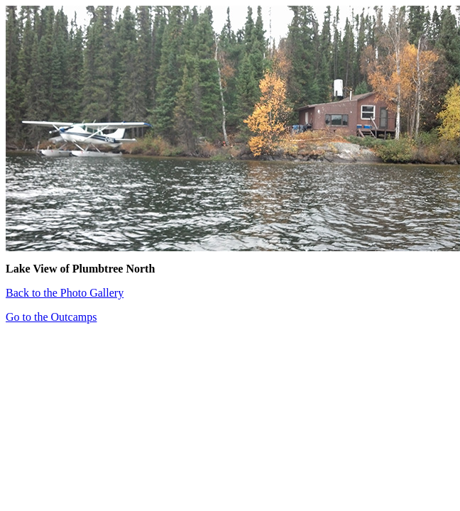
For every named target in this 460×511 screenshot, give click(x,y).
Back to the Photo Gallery (65, 293)
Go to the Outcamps (51, 317)
